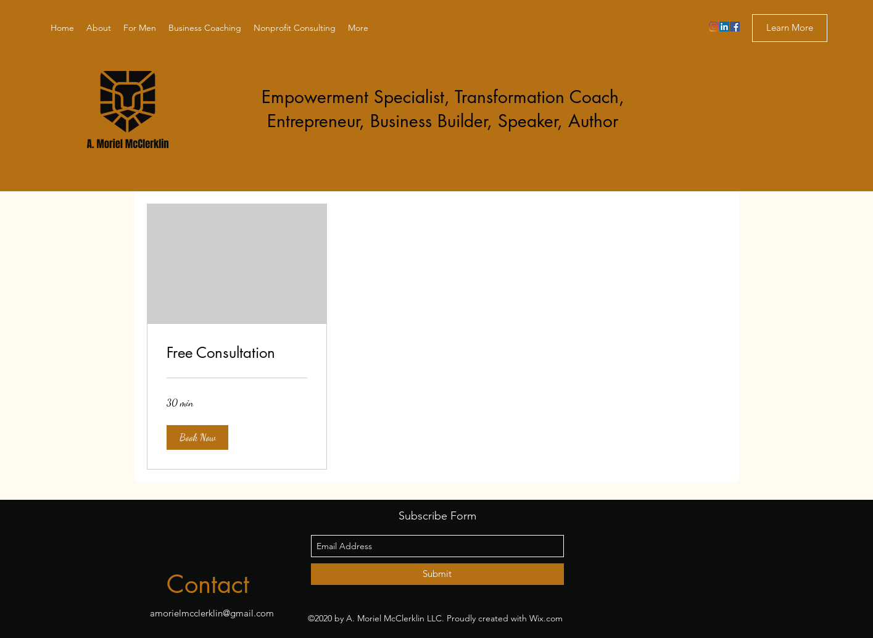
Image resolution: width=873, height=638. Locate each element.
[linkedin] (724, 26)
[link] (237, 353)
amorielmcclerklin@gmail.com (212, 613)
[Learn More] (789, 28)
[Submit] (437, 574)
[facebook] (735, 26)
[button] (197, 437)
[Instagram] (714, 26)
